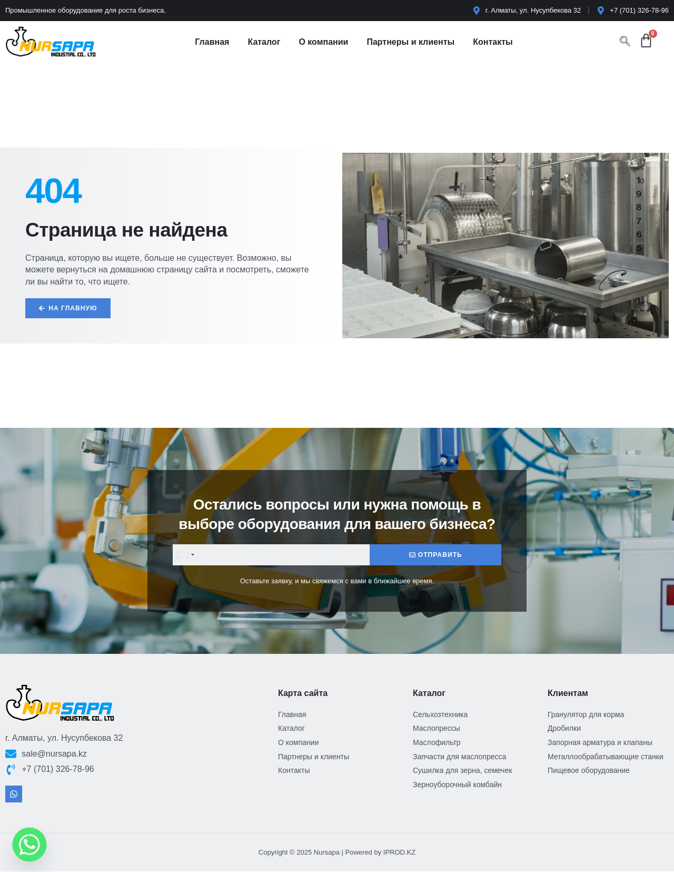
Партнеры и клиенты (410, 41)
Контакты (492, 41)
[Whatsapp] (29, 844)
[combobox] (185, 555)
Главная (212, 41)
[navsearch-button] (625, 42)
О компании (323, 41)
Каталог (263, 41)
